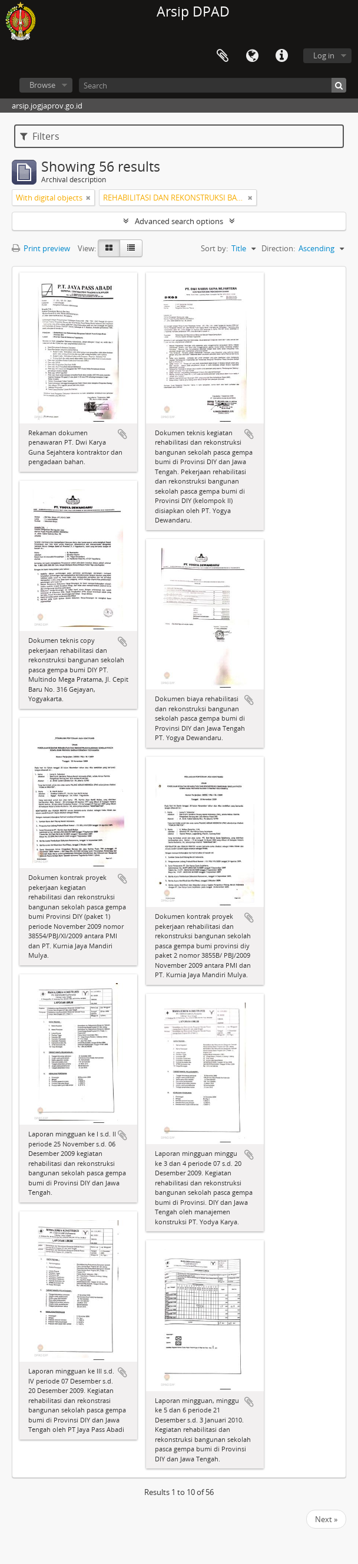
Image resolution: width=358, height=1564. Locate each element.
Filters (39, 136)
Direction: (278, 248)
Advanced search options (179, 221)
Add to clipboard (122, 434)
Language (252, 56)
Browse (42, 85)
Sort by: (214, 248)
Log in (323, 55)
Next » (326, 1519)
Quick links (281, 56)
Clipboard (222, 56)
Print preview (41, 248)
